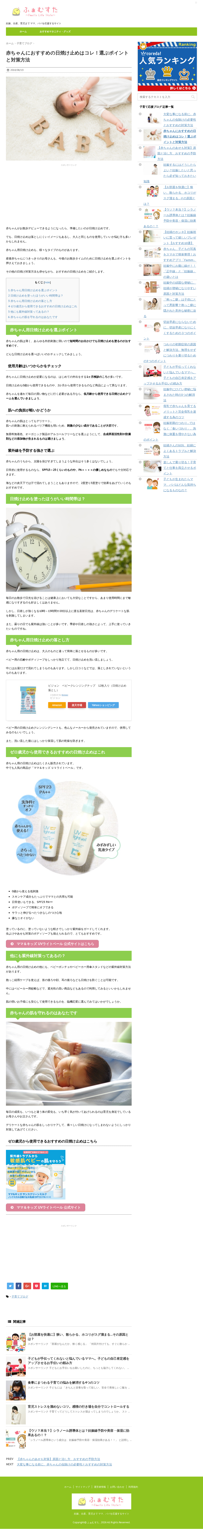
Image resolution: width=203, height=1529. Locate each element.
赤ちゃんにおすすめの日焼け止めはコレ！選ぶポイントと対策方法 (179, 136)
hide (47, 282)
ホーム (23, 31)
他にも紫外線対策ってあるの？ (28, 311)
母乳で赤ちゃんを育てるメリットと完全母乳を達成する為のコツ (179, 411)
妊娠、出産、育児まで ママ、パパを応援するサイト (101, 1513)
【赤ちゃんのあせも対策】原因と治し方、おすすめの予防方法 (58, 1461)
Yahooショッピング (103, 705)
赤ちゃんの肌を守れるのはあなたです (33, 317)
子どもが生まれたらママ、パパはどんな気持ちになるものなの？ (179, 484)
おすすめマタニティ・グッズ (55, 31)
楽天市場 (77, 705)
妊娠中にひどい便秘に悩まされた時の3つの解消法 (179, 394)
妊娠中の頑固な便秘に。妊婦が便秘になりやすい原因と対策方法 (179, 288)
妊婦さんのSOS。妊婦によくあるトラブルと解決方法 (179, 450)
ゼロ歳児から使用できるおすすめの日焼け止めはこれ (42, 306)
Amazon (57, 705)
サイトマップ (83, 1487)
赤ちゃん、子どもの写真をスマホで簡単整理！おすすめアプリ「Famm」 (179, 254)
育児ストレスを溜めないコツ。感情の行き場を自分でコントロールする (78, 1408)
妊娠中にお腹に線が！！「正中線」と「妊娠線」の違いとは (179, 271)
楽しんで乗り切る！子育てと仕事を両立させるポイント (179, 467)
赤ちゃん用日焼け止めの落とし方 (30, 301)
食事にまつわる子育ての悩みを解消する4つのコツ (64, 1384)
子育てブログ (19, 1298)
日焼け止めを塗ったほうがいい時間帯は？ (35, 295)
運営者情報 (100, 1487)
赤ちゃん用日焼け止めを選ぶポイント (33, 290)
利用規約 (133, 1487)
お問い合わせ (117, 1487)
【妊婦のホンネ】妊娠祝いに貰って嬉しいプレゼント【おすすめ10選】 (179, 237)
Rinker (65, 695)
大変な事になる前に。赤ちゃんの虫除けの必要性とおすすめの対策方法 (64, 1466)
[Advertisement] (68, 194)
